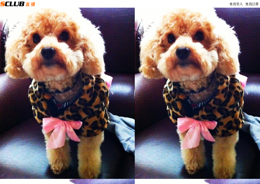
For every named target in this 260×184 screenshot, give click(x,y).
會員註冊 (252, 4)
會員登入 (236, 4)
